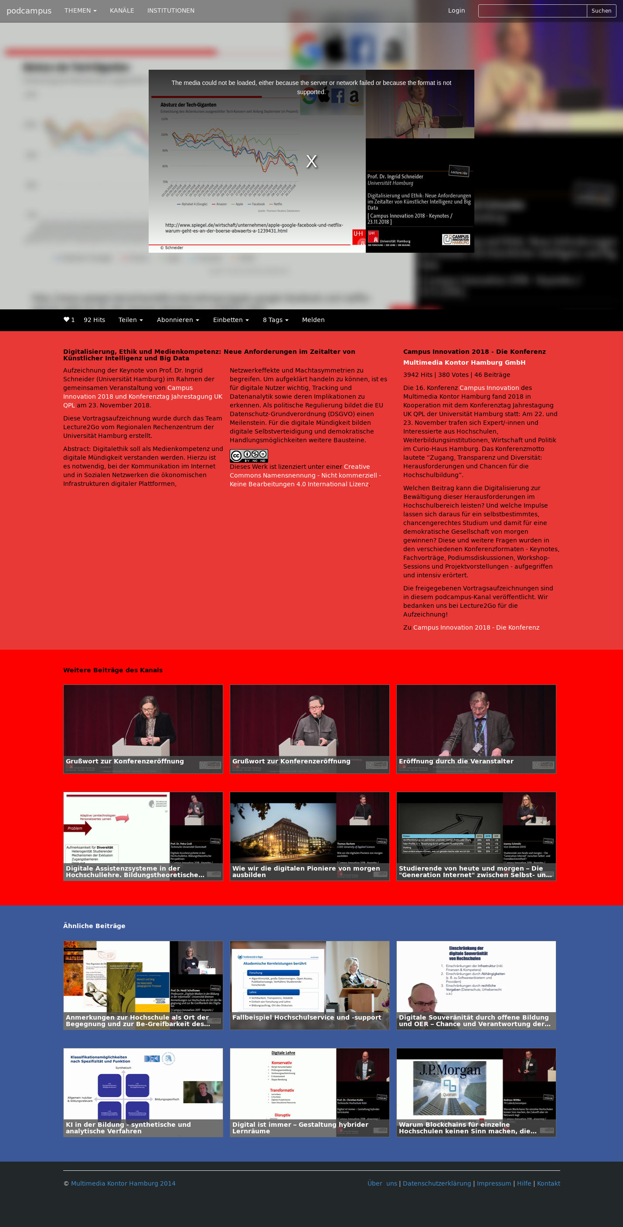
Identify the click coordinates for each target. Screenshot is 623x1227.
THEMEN (81, 10)
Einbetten (231, 320)
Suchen (602, 11)
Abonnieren (178, 320)
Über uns (382, 1183)
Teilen (131, 320)
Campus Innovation (489, 388)
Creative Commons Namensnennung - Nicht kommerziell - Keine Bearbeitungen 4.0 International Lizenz (305, 475)
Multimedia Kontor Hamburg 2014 (123, 1183)
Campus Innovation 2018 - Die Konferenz (476, 627)
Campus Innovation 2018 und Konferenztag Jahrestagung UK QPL (142, 396)
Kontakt (548, 1183)
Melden (313, 320)
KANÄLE (122, 10)
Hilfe (524, 1183)
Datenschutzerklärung (437, 1183)
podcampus (29, 11)
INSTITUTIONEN (170, 10)
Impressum (494, 1183)
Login (456, 10)
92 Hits (94, 320)
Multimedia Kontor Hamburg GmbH (464, 362)
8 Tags (276, 320)
